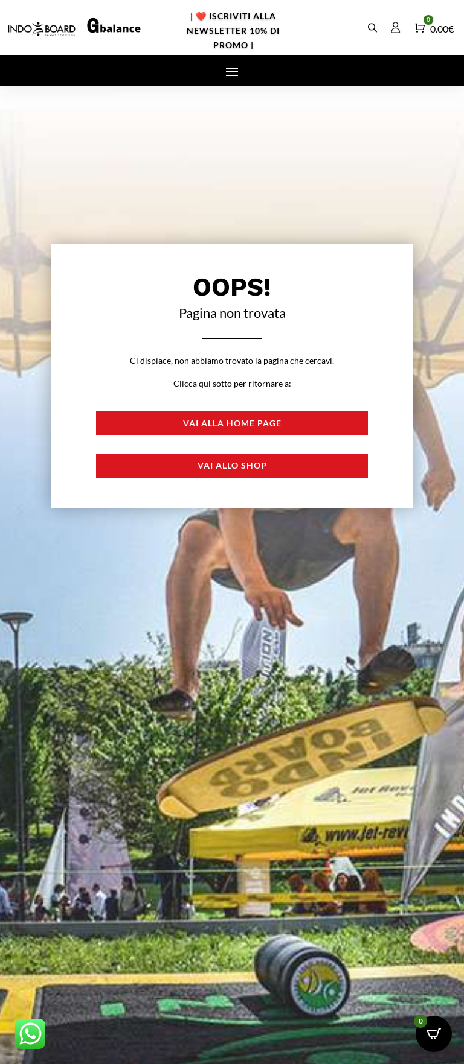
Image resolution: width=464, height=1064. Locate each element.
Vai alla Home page (232, 423)
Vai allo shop (232, 465)
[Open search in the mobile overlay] (374, 27)
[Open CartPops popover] (434, 1034)
